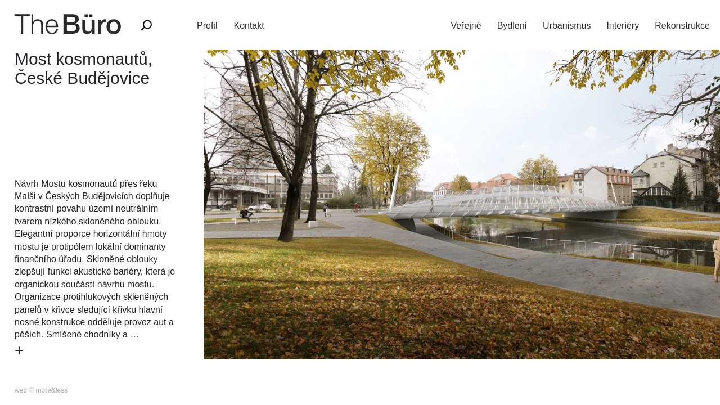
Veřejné (466, 25)
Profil (207, 25)
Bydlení (512, 25)
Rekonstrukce (682, 25)
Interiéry (622, 25)
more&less (52, 390)
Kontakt (248, 25)
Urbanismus (567, 25)
